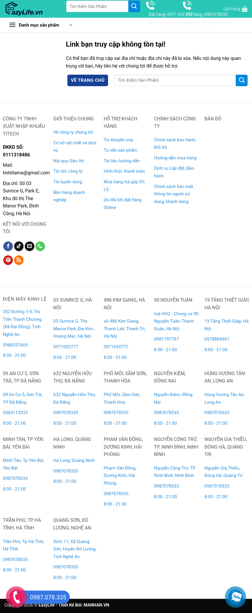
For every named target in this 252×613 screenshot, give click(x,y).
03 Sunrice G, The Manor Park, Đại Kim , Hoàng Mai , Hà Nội (74, 328)
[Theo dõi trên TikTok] (19, 246)
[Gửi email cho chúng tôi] (29, 246)
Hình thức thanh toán (124, 171)
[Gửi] (134, 6)
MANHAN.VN (96, 605)
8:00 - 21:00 (14, 355)
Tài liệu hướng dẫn (122, 161)
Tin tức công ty (67, 171)
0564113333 (15, 412)
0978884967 (217, 339)
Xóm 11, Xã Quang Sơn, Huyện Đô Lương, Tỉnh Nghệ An (74, 549)
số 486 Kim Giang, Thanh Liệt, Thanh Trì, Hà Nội (124, 328)
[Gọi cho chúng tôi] (40, 246)
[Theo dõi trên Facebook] (8, 246)
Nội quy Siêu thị (68, 161)
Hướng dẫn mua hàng (175, 158)
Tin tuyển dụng (67, 181)
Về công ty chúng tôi (73, 132)
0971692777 (65, 346)
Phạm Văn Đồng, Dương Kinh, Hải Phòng (120, 475)
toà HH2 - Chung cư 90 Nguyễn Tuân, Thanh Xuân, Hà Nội (176, 321)
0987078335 (65, 412)
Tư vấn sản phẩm (120, 150)
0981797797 (166, 339)
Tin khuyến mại (118, 140)
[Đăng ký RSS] (19, 260)
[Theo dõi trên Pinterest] (8, 260)
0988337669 (16, 345)
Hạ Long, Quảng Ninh (74, 460)
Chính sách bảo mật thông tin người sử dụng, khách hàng (173, 194)
